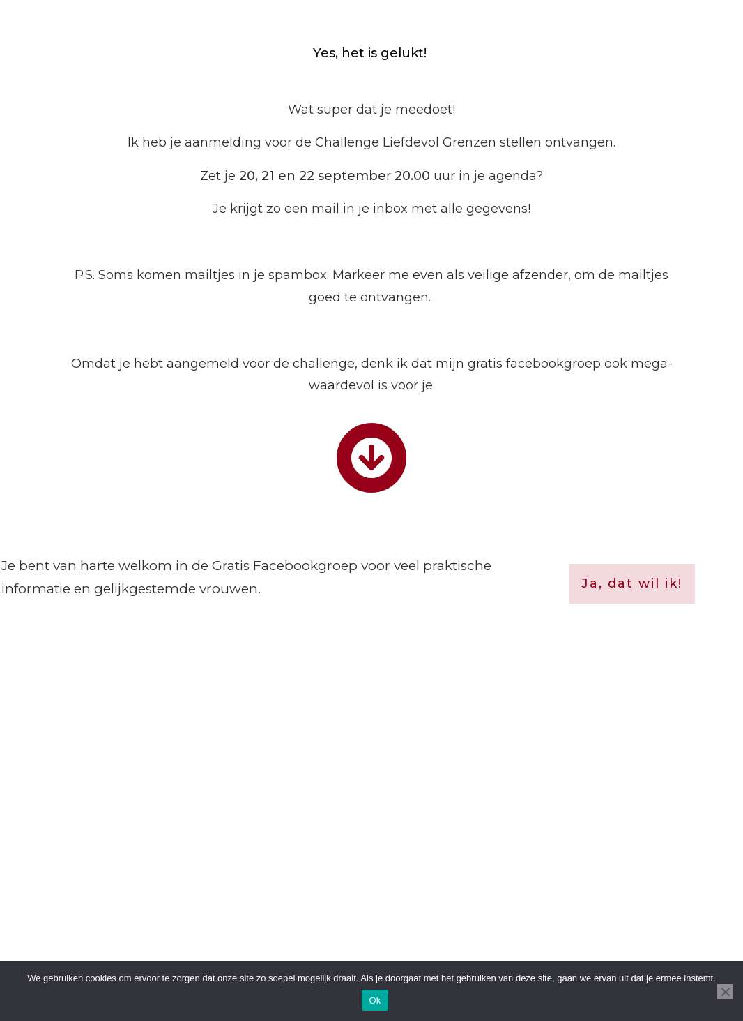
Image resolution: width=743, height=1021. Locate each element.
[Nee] (725, 991)
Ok (375, 1000)
